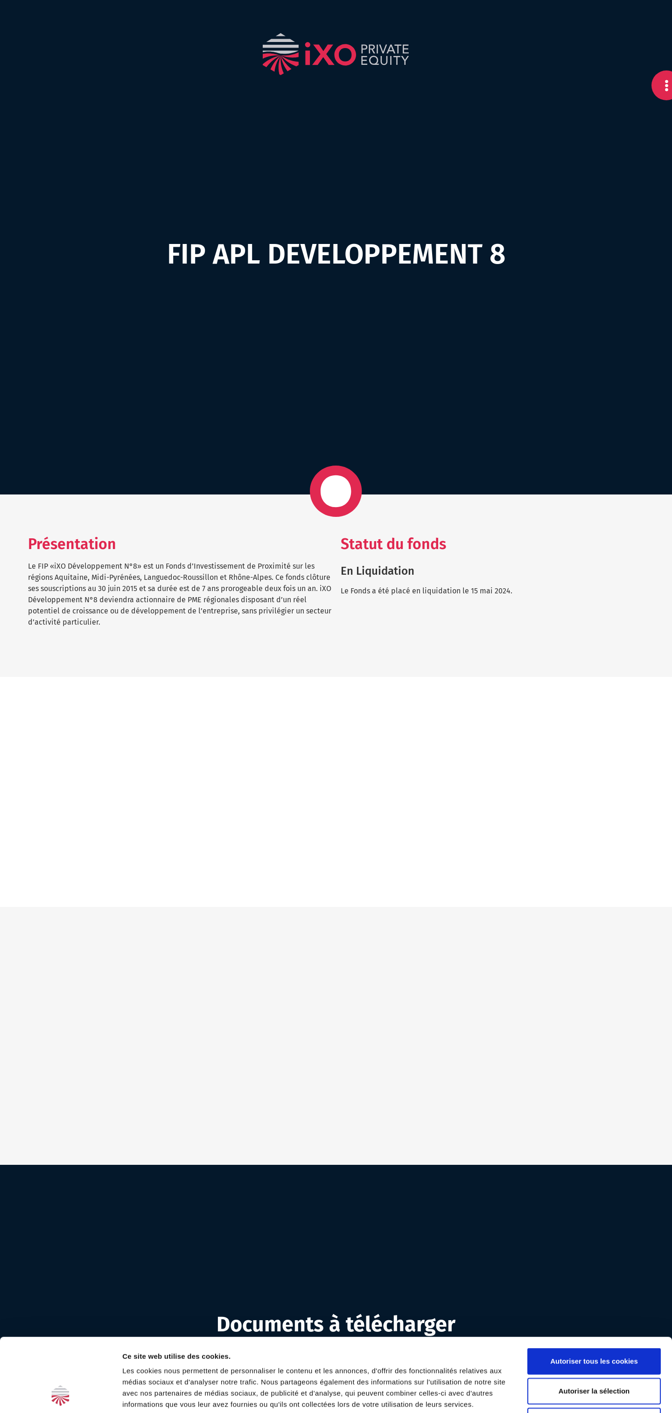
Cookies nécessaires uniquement (594, 1352)
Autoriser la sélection (594, 1322)
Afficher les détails (514, 1395)
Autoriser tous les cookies (594, 1292)
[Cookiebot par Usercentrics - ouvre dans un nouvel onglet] (60, 1395)
